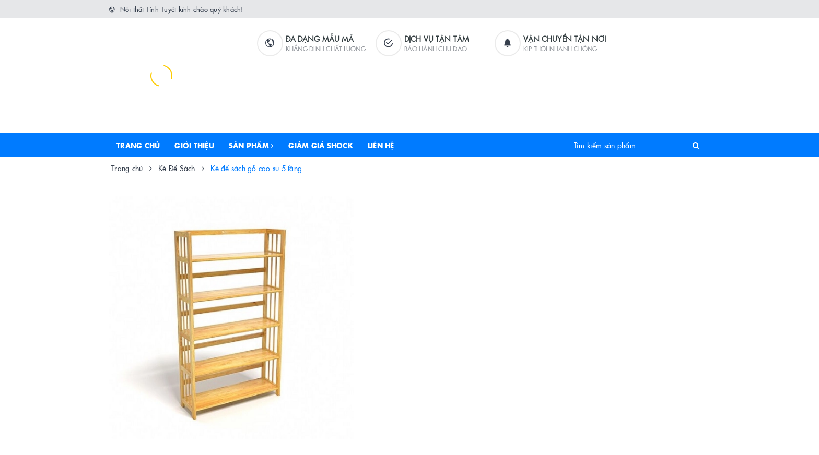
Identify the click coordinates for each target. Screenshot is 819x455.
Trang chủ (138, 145)
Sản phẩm (251, 145)
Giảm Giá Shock (320, 145)
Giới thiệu (194, 145)
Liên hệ (381, 145)
